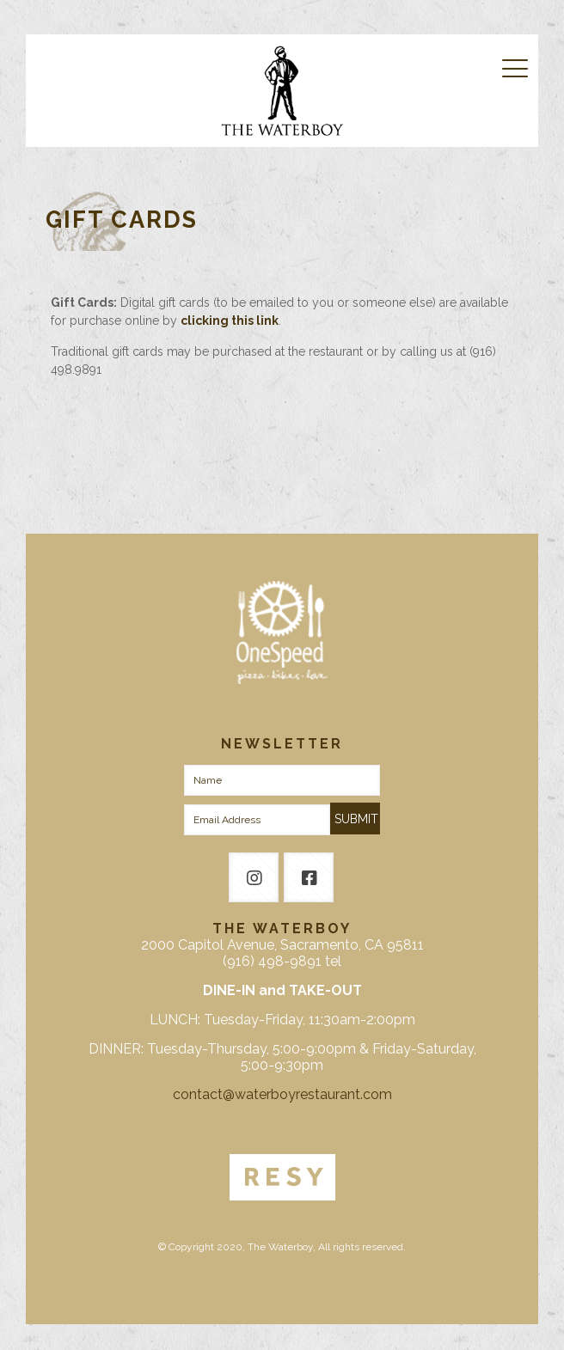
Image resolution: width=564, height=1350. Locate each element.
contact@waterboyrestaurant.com (282, 1094)
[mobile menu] (515, 68)
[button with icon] (254, 877)
